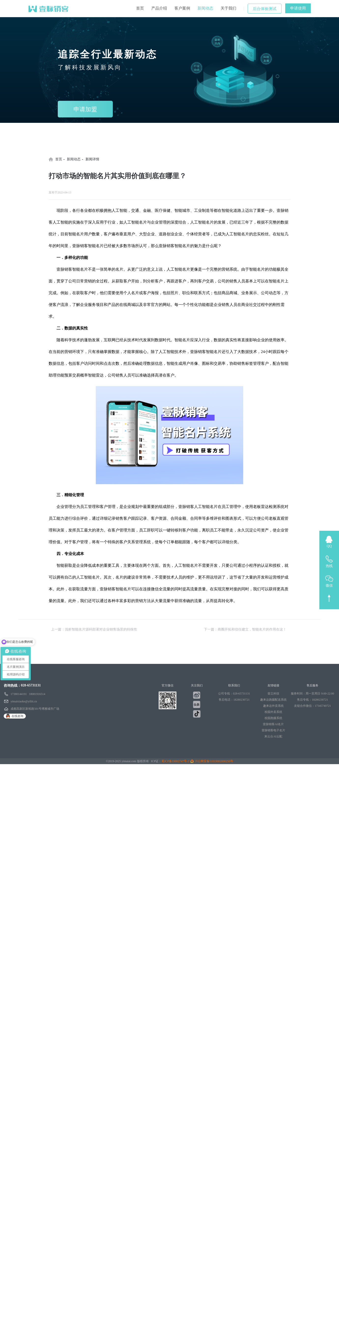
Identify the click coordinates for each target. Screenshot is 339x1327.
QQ (329, 546)
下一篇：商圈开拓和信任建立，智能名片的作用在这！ (245, 629)
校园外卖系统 (273, 712)
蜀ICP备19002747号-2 (175, 761)
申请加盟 (85, 109)
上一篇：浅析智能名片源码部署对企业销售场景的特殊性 (94, 629)
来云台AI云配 (273, 736)
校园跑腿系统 (273, 718)
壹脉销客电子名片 (273, 730)
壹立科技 (273, 693)
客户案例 (182, 8)
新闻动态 (205, 8)
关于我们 (228, 8)
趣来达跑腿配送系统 (273, 699)
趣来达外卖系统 (273, 706)
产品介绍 (159, 8)
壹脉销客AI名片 (273, 724)
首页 (140, 8)
